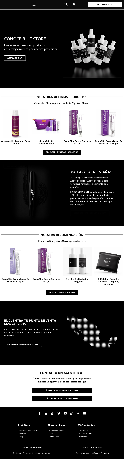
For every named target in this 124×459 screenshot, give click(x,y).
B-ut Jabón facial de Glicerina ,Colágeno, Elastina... (108, 281)
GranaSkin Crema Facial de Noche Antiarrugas (108, 142)
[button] (33, 4)
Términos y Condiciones (31, 447)
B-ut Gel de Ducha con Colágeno (77, 280)
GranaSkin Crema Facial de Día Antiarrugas (16, 280)
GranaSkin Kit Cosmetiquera (46, 142)
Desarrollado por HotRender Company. (92, 453)
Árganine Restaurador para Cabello (15, 142)
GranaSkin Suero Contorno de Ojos (77, 142)
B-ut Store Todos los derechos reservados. (31, 453)
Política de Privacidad (92, 447)
